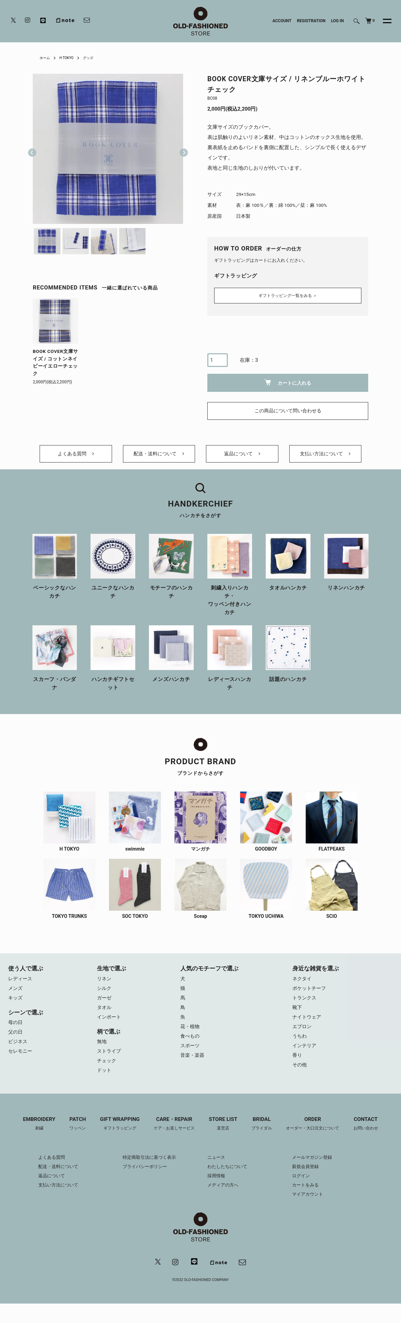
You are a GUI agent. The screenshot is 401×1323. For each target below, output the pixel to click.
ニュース (216, 1169)
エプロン (302, 1035)
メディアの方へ (224, 1196)
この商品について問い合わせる (288, 409)
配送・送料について (159, 456)
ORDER (318, 1135)
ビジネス (18, 1050)
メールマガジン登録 (318, 1169)
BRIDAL (264, 1135)
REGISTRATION (311, 20)
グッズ (94, 57)
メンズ (16, 994)
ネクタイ (302, 984)
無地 (102, 1050)
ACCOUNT (282, 20)
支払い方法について (325, 456)
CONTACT (374, 1135)
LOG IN (337, 20)
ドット (104, 1081)
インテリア (305, 1055)
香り (297, 1066)
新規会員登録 (310, 1178)
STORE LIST (224, 1135)
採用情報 (216, 1187)
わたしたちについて (228, 1178)
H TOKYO (69, 57)
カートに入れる (287, 380)
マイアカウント (313, 1206)
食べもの (190, 1045)
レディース (21, 984)
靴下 (297, 1014)
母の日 (16, 1030)
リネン (104, 984)
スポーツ (190, 1055)
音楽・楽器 (193, 1066)
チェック (107, 1071)
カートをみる (310, 1196)
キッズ (16, 1004)
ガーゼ (104, 1004)
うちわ (300, 1045)
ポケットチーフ (310, 994)
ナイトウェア (307, 1025)
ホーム (46, 57)
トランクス (305, 1004)
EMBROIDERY (30, 1135)
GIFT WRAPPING (115, 1135)
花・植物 (190, 1035)
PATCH (71, 1135)
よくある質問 (75, 456)
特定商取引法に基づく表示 (147, 1169)
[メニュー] (383, 21)
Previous (32, 149)
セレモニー (21, 1060)
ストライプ (110, 1060)
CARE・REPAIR (172, 1135)
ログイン (306, 1187)
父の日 (16, 1040)
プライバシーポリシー (142, 1178)
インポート (110, 1025)
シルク (104, 994)
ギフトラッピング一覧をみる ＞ (287, 293)
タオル (104, 1014)
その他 (300, 1076)
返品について (242, 456)
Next (181, 149)
